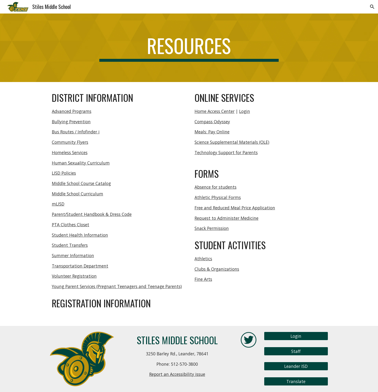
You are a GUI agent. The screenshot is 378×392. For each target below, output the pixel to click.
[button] (372, 7)
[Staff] (296, 351)
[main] (189, 48)
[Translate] (296, 381)
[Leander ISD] (296, 366)
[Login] (296, 336)
